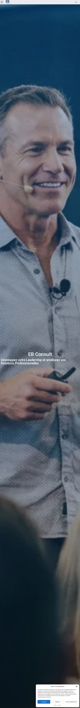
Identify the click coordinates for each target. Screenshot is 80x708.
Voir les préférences (71, 701)
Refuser (57, 701)
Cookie (55, 705)
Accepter (43, 701)
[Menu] (2, 2)
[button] (77, 686)
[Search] (76, 2)
